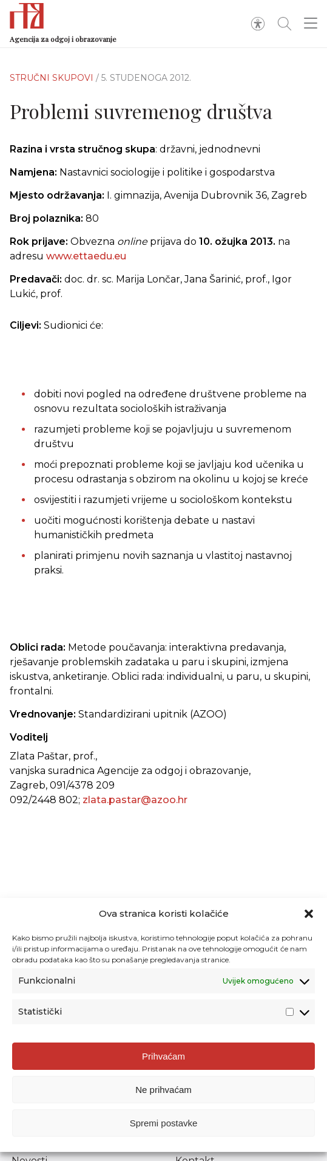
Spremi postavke (164, 1123)
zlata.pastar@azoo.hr (135, 800)
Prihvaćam (163, 1056)
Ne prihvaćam (163, 1089)
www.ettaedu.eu (86, 256)
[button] (309, 914)
